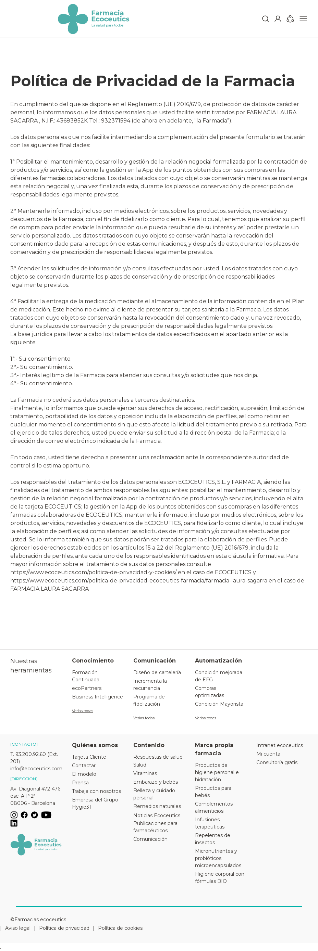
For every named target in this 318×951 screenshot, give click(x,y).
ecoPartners (86, 688)
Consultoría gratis (276, 762)
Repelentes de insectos (212, 839)
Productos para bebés (213, 791)
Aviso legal (17, 928)
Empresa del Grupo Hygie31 (95, 803)
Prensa (80, 783)
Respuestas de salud (158, 757)
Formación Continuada (85, 676)
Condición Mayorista (219, 704)
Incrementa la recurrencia (150, 684)
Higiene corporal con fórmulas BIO (219, 877)
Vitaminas (145, 773)
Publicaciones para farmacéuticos (155, 827)
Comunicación (150, 839)
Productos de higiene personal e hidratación (217, 772)
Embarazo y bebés (155, 782)
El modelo (84, 774)
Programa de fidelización (149, 700)
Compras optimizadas (209, 691)
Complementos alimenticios (214, 807)
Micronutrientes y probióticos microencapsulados (218, 858)
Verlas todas (82, 710)
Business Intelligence (97, 697)
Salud (139, 765)
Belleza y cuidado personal (154, 794)
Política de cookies (120, 928)
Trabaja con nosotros (96, 791)
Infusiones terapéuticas (209, 823)
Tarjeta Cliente (89, 757)
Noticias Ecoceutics (156, 815)
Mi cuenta (268, 754)
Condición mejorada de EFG (218, 676)
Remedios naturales (157, 806)
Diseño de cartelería (157, 672)
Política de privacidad (64, 928)
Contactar (84, 765)
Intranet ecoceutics (279, 745)
